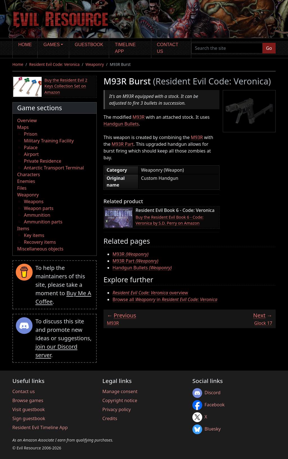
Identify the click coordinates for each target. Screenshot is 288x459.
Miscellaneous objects (40, 249)
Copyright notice (119, 400)
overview (150, 293)
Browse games (27, 400)
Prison (30, 134)
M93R (138, 117)
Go (269, 48)
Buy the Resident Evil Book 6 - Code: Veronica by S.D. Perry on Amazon (169, 220)
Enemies (26, 181)
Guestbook (89, 44)
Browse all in (164, 299)
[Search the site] (227, 48)
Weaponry (95, 64)
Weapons (34, 201)
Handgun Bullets (121, 124)
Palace (30, 147)
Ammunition (37, 215)
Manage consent (120, 391)
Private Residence (42, 161)
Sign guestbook (28, 418)
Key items (34, 235)
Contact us (167, 48)
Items (23, 228)
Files (21, 188)
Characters (28, 174)
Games (52, 44)
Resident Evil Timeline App (40, 427)
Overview (27, 120)
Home (25, 44)
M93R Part (123, 144)
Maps (23, 127)
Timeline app (125, 48)
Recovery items (40, 242)
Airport (31, 154)
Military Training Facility (49, 141)
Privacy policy (116, 409)
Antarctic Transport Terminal (54, 168)
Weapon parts (38, 208)
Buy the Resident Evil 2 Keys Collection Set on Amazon (65, 86)
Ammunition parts (43, 222)
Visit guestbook (28, 409)
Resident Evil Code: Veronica (54, 64)
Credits (109, 418)
